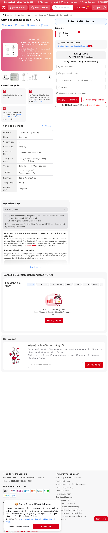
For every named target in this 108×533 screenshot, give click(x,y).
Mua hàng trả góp (63, 481)
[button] (49, 77)
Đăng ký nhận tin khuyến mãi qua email (74, 93)
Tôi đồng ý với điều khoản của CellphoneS (21, 531)
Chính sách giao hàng (64, 487)
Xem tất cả (46, 126)
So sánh (47, 25)
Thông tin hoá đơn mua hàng (67, 507)
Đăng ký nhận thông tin (68, 100)
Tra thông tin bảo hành (65, 500)
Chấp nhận (46, 527)
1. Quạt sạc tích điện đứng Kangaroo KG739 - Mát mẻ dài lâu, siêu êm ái (34, 216)
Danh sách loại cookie (19, 527)
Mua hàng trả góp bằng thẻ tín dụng (71, 484)
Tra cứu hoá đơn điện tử (66, 503)
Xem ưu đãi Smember (64, 497)
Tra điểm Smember (63, 494)
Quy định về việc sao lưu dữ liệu (69, 513)
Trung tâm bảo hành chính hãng (69, 510)
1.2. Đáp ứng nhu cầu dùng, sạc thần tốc (24, 221)
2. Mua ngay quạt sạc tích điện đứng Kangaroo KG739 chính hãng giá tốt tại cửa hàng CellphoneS (35, 225)
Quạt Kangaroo (40, 15)
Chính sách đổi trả (63, 491)
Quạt (29, 15)
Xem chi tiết (38, 102)
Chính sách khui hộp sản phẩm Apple (71, 516)
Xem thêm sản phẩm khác (93, 100)
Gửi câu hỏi (94, 364)
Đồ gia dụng (19, 15)
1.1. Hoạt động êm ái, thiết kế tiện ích (22, 218)
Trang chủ (8, 15)
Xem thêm (35, 267)
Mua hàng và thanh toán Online (68, 478)
